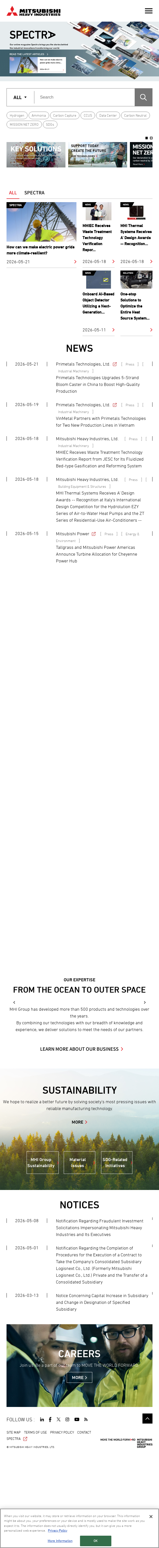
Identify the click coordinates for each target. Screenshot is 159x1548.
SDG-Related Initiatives (115, 1256)
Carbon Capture (64, 115)
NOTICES (79, 1299)
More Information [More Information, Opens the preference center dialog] (60, 1541)
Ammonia (39, 115)
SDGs (50, 124)
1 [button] (146, 138)
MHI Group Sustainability (41, 1256)
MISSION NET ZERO (24, 124)
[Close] (150, 1516)
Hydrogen (17, 115)
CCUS (88, 115)
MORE (77, 1215)
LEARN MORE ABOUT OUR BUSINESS (79, 1142)
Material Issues (77, 1256)
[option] (36, 154)
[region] (79, 1528)
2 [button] (151, 138)
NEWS (79, 348)
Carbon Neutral (135, 115)
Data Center (108, 115)
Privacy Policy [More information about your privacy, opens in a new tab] (57, 1530)
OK (96, 1541)
